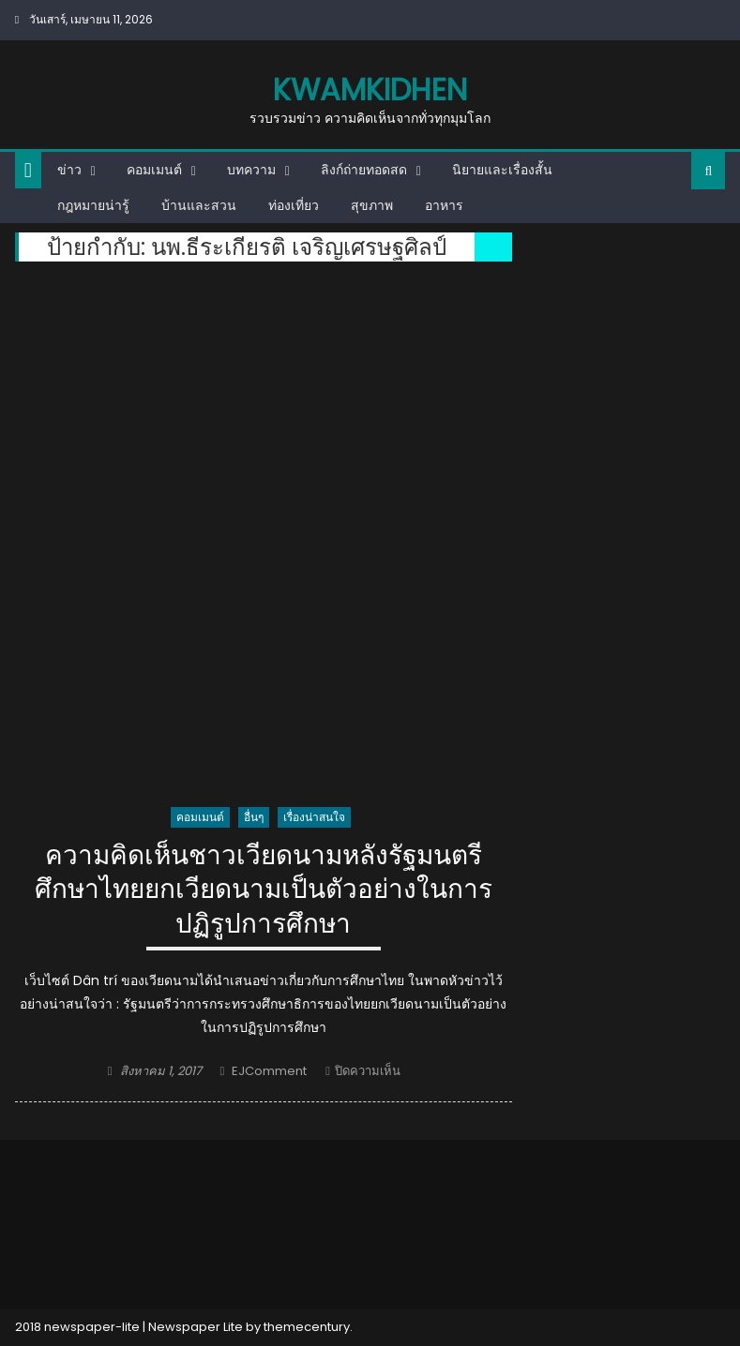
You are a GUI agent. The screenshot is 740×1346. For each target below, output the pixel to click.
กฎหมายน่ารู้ (93, 205)
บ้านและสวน (198, 205)
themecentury (307, 1327)
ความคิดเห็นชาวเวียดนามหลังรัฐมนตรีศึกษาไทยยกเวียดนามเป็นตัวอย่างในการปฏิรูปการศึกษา (263, 890)
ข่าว (69, 169)
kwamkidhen (370, 89)
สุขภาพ (372, 205)
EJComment (269, 1071)
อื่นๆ (254, 817)
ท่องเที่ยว (293, 205)
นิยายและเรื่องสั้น (502, 169)
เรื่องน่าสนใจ (314, 817)
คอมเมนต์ (154, 169)
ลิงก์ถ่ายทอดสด (364, 169)
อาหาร (444, 205)
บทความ (251, 169)
